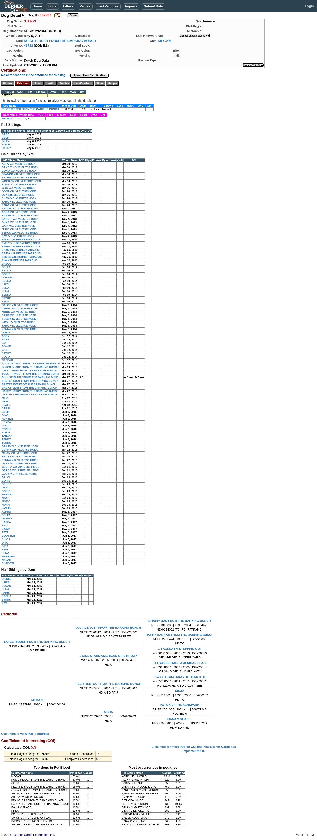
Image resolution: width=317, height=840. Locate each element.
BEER (5, 137)
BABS (5, 134)
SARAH (6, 408)
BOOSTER (8, 535)
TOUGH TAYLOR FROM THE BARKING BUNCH (31, 373)
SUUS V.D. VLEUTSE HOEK (19, 318)
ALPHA (6, 511)
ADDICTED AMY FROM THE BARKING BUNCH (31, 363)
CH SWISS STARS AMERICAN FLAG (180, 663)
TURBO (6, 442)
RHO (5, 525)
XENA (5, 301)
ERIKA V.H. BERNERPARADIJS (21, 253)
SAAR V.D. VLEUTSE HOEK (19, 315)
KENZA (6, 422)
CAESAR (7, 360)
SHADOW (8, 563)
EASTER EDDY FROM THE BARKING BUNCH (30, 380)
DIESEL (6, 578)
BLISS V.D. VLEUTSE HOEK (19, 184)
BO (4, 342)
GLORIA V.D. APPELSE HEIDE (20, 466)
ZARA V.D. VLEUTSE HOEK (19, 205)
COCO (6, 356)
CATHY (6, 353)
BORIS (6, 274)
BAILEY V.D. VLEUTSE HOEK (20, 215)
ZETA (5, 532)
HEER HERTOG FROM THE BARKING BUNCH (108, 683)
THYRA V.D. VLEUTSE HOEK (20, 177)
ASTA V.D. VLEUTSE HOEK (18, 163)
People (85, 6)
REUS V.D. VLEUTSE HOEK (19, 456)
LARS (5, 582)
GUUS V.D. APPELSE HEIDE (19, 473)
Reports (131, 6)
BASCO (6, 263)
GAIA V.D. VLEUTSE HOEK (18, 225)
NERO (6, 401)
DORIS (6, 332)
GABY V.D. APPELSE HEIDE (19, 463)
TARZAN (7, 435)
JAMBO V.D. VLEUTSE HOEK (20, 308)
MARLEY (7, 494)
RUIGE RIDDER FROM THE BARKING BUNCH (60, 41)
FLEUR (6, 144)
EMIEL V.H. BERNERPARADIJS (21, 239)
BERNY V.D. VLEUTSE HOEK (20, 449)
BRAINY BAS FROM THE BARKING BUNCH (179, 620)
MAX (5, 497)
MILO (5, 398)
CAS (4, 349)
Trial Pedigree (107, 6)
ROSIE (6, 432)
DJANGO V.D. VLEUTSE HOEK (21, 174)
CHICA (6, 539)
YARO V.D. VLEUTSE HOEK (19, 201)
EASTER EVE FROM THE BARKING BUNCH (29, 384)
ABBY (5, 336)
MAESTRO (8, 556)
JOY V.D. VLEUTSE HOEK (18, 194)
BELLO (6, 270)
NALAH (6, 559)
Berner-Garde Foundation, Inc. (34, 834)
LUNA (5, 291)
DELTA (6, 515)
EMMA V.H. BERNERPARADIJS (21, 246)
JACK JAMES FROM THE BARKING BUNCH (29, 370)
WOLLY (6, 508)
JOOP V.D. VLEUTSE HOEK (19, 191)
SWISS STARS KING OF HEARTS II (180, 677)
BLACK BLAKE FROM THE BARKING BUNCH (30, 367)
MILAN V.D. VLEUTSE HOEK (19, 453)
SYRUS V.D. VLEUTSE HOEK (20, 232)
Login (309, 6)
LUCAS (6, 585)
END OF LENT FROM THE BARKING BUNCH (29, 387)
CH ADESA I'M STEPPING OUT (180, 648)
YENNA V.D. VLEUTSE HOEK (20, 329)
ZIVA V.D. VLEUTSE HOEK (18, 236)
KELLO (6, 280)
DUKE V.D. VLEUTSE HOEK (19, 222)
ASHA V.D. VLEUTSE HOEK (19, 212)
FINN (5, 549)
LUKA (5, 287)
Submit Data (153, 6)
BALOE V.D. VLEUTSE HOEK (20, 305)
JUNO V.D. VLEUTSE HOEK (19, 229)
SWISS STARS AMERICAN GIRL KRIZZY (108, 655)
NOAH (6, 504)
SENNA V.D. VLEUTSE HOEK (20, 460)
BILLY (5, 141)
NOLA (5, 425)
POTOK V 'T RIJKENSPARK (179, 704)
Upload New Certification (89, 75)
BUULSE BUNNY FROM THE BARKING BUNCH (31, 377)
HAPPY (6, 148)
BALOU (6, 477)
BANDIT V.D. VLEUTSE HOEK (20, 167)
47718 (28, 45)
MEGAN (164, 41)
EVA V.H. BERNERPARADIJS (19, 260)
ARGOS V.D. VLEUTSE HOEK (20, 208)
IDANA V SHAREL (179, 719)
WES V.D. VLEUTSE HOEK (18, 322)
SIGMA (6, 528)
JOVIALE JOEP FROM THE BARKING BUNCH (108, 627)
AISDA (108, 712)
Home (37, 6)
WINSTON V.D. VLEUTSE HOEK (21, 181)
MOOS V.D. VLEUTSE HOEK (19, 311)
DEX (4, 487)
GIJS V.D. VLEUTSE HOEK (18, 187)
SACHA (6, 596)
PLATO (6, 404)
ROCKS (6, 429)
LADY (5, 284)
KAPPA (6, 522)
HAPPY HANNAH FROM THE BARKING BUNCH (180, 634)
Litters (68, 6)
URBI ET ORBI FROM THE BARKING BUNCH (29, 394)
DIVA (5, 542)
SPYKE (6, 298)
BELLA (6, 267)
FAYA (5, 546)
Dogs (52, 6)
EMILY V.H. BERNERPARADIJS (21, 243)
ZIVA (5, 603)
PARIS (6, 592)
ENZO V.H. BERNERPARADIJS (21, 249)
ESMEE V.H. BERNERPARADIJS (22, 256)
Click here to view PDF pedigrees (25, 733)
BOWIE (6, 346)
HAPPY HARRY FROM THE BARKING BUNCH (30, 391)
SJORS (6, 599)
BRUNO (7, 484)
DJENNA (7, 277)
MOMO (6, 501)
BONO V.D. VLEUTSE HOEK (19, 170)
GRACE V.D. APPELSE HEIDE (20, 470)
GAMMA (7, 518)
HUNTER (7, 418)
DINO (5, 415)
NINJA (179, 691)
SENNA (6, 294)
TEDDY (6, 439)
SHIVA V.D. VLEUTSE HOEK (19, 198)
